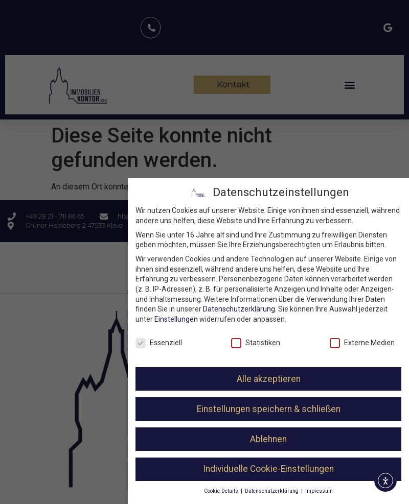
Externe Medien (363, 343)
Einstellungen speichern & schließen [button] (270, 409)
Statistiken (257, 343)
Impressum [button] (320, 491)
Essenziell (160, 343)
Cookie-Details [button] (223, 491)
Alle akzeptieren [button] (270, 379)
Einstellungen (177, 319)
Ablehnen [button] (270, 439)
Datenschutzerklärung (240, 309)
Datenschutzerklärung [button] (274, 491)
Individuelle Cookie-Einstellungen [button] (269, 469)
